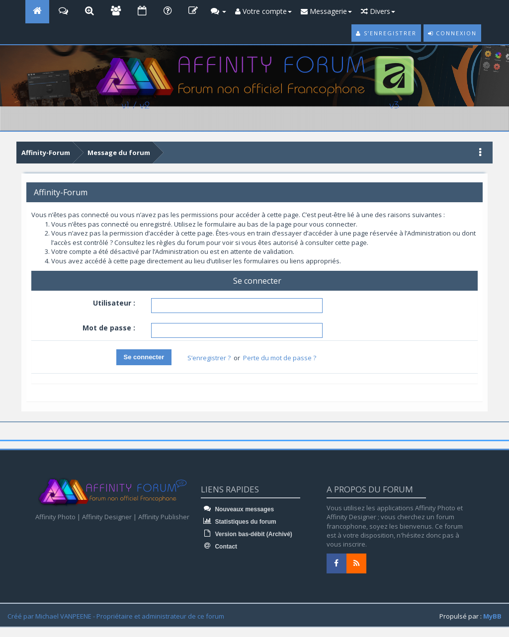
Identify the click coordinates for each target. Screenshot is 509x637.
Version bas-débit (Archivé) (246, 534)
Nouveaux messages (237, 509)
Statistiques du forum (238, 521)
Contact (219, 546)
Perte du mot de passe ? (279, 357)
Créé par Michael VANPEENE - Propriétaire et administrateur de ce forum (115, 616)
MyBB (492, 616)
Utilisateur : (114, 303)
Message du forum (118, 152)
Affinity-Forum (45, 152)
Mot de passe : (109, 327)
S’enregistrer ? (209, 357)
